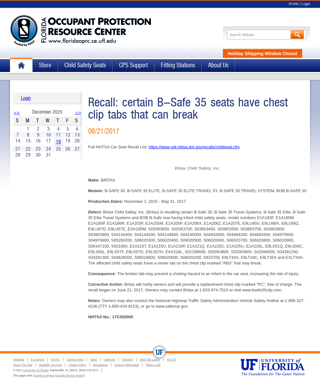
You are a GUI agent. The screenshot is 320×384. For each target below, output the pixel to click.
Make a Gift (153, 364)
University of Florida (35, 370)
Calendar (109, 359)
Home (21, 65)
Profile (294, 4)
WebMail (18, 359)
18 (58, 142)
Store (45, 65)
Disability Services (50, 364)
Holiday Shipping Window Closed (262, 53)
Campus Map (75, 359)
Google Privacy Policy (70, 375)
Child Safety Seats (85, 65)
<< (17, 112)
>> (78, 112)
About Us (218, 65)
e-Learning (37, 359)
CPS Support (133, 65)
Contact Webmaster (126, 364)
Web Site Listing (150, 359)
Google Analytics (43, 375)
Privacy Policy (77, 364)
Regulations (100, 364)
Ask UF (171, 359)
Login (305, 4)
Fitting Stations (178, 65)
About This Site (22, 364)
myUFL (55, 359)
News (93, 359)
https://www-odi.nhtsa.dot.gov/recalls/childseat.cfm (194, 147)
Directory (127, 359)
